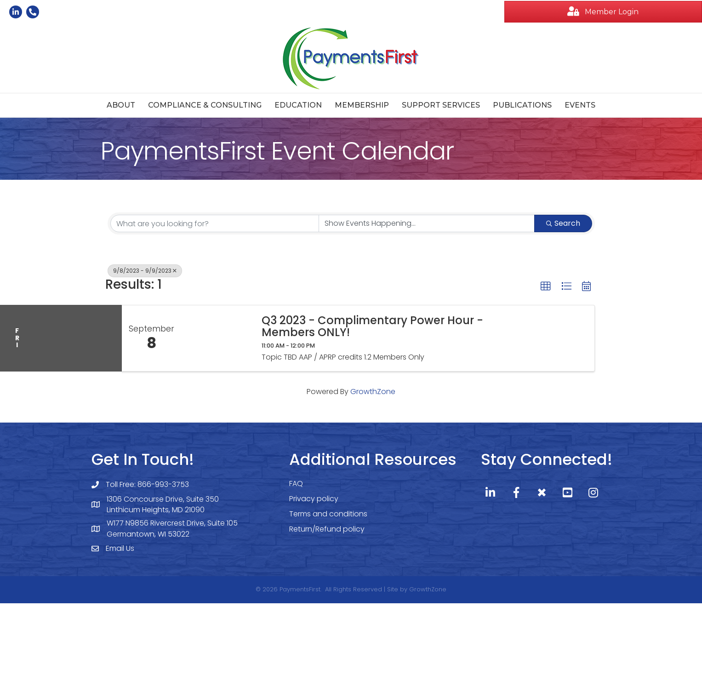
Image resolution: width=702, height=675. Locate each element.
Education (298, 105)
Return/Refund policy (327, 529)
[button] (603, 12)
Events (580, 105)
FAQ (296, 483)
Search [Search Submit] (563, 223)
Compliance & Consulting (205, 105)
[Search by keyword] (214, 223)
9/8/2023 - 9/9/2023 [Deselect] (145, 271)
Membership (362, 105)
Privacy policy (313, 498)
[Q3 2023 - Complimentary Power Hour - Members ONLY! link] (217, 338)
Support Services (441, 105)
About (121, 105)
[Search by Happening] (427, 223)
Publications (522, 105)
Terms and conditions (328, 514)
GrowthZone (372, 391)
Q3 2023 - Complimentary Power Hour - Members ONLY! (372, 327)
